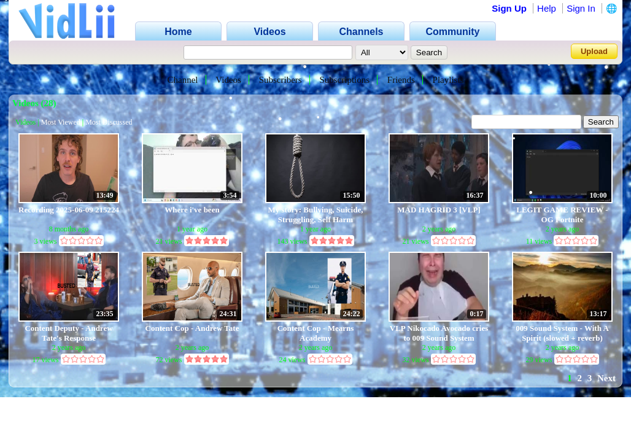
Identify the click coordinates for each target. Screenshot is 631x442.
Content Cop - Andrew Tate (192, 328)
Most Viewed (60, 122)
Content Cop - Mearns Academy (315, 333)
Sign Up (509, 8)
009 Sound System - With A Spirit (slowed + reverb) (562, 333)
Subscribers (280, 80)
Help (546, 8)
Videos (228, 80)
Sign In (581, 8)
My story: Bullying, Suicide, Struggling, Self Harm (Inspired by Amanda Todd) (315, 214)
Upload (594, 51)
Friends (401, 80)
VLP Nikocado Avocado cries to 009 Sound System (439, 333)
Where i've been (192, 209)
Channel (183, 80)
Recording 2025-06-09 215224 (68, 209)
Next (606, 378)
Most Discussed (108, 122)
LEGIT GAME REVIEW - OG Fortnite (562, 214)
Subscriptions (344, 80)
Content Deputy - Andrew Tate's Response (68, 333)
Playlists (448, 80)
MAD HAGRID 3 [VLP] (438, 209)
